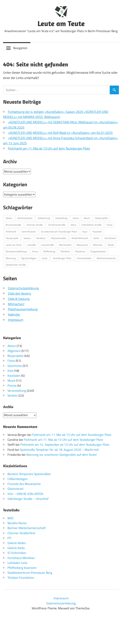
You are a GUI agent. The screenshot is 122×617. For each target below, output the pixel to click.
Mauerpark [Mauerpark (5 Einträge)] (82, 245)
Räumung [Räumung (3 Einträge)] (11, 258)
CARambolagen (18, 479)
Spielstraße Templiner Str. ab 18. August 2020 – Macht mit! (59, 449)
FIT (10, 538)
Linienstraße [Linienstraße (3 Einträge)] (47, 245)
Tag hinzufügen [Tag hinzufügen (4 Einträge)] (28, 258)
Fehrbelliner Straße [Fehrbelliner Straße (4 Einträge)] (91, 225)
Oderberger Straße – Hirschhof (28, 498)
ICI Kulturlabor (17, 552)
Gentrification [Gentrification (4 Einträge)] (29, 231)
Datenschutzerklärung (23, 288)
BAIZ (11, 518)
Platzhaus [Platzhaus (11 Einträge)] (80, 251)
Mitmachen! (16, 304)
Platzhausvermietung (23, 309)
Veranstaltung (17, 390)
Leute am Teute (61, 23)
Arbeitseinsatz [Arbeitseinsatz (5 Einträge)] (24, 218)
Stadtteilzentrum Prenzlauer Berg (30, 572)
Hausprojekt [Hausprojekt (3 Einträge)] (12, 238)
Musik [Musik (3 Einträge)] (111, 245)
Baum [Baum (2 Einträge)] (87, 218)
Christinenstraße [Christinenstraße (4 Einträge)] (56, 225)
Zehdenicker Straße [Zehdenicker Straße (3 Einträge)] (16, 265)
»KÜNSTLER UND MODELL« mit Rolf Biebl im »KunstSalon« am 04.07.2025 (60, 132)
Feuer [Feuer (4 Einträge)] (110, 225)
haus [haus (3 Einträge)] (84, 231)
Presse (12, 385)
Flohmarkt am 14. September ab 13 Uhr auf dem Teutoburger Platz (64, 444)
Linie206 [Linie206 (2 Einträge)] (31, 245)
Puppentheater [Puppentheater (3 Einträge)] (98, 251)
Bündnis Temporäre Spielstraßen (29, 474)
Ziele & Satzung (18, 298)
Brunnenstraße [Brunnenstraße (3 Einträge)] (13, 225)
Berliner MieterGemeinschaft (27, 528)
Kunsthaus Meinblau (21, 558)
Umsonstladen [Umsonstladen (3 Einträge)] (84, 258)
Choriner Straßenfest (21, 533)
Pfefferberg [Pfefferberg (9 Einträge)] (49, 251)
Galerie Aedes (17, 543)
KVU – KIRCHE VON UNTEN (25, 493)
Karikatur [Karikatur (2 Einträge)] (41, 238)
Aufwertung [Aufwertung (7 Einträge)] (44, 218)
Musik (11, 380)
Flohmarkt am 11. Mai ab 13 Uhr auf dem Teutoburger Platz (49, 148)
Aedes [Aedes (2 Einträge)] (9, 218)
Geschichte (15, 365)
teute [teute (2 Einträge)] (44, 258)
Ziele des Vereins (19, 293)
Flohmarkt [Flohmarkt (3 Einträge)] (11, 231)
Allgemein (14, 350)
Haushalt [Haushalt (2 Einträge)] (97, 231)
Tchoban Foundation (21, 577)
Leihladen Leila (17, 562)
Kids (10, 370)
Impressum (15, 319)
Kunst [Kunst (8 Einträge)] (96, 238)
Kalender (14, 314)
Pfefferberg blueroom (22, 567)
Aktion (12, 346)
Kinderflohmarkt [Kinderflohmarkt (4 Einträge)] (80, 238)
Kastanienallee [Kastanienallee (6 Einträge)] (58, 238)
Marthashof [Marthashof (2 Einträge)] (65, 245)
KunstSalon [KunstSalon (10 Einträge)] (110, 238)
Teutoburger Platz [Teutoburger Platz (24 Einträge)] (62, 258)
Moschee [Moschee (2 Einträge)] (97, 245)
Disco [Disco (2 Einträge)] (73, 225)
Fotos (11, 360)
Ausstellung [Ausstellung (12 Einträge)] (61, 218)
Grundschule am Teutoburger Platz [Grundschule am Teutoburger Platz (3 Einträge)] (59, 231)
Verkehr (13, 395)
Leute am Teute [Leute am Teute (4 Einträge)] (14, 245)
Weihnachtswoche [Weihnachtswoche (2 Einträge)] (106, 258)
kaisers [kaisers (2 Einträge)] (27, 238)
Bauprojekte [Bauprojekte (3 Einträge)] (101, 218)
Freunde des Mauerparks (24, 483)
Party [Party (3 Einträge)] (35, 251)
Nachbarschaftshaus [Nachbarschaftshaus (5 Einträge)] (16, 251)
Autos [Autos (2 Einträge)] (76, 218)
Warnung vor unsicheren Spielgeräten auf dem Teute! (61, 454)
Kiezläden (14, 375)
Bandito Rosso (17, 523)
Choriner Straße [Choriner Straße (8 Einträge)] (35, 225)
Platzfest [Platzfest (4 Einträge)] (65, 251)
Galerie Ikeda (16, 547)
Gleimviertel (15, 488)
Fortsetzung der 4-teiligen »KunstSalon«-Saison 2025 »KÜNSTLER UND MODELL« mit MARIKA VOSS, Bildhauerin (55, 114)
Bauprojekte (16, 355)
